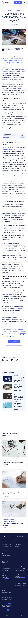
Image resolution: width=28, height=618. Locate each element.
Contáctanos (14, 341)
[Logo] (6, 2)
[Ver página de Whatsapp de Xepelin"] (12, 360)
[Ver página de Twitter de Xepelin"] (17, 360)
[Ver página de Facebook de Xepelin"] (3, 360)
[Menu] (24, 2)
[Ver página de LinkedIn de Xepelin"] (7, 360)
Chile (19, 536)
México (24, 536)
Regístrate (18, 2)
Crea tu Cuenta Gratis (14, 347)
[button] (24, 2)
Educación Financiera (14, 10)
